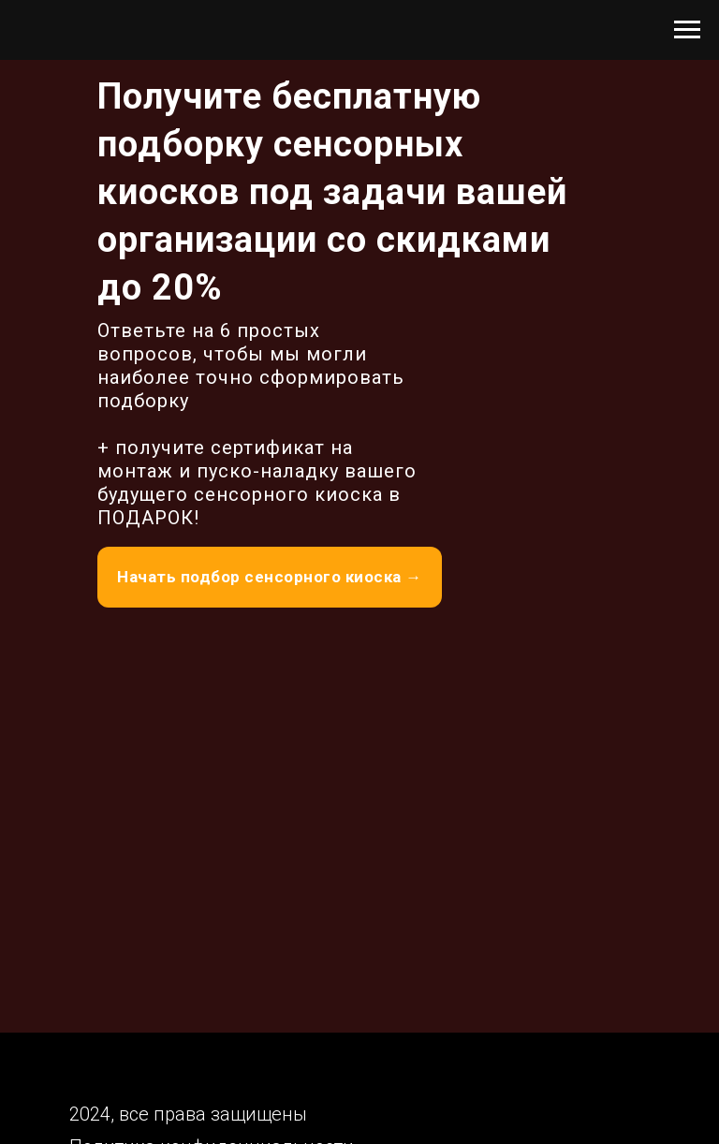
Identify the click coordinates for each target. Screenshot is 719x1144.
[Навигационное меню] (687, 30)
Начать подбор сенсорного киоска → (269, 576)
